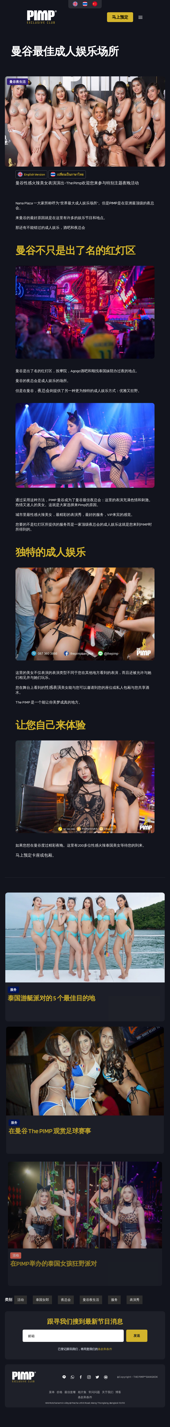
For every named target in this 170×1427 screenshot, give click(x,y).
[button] (139, 17)
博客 (118, 1392)
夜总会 (44, 390)
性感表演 (53, 687)
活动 (20, 1300)
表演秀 (134, 1300)
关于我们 (107, 1392)
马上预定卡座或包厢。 (35, 855)
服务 (114, 1300)
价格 (59, 1392)
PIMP (113, 202)
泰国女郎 (42, 1300)
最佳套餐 (70, 1392)
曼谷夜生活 (91, 1300)
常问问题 (94, 1392)
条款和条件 (105, 1349)
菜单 (52, 1392)
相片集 (82, 1392)
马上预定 (120, 17)
